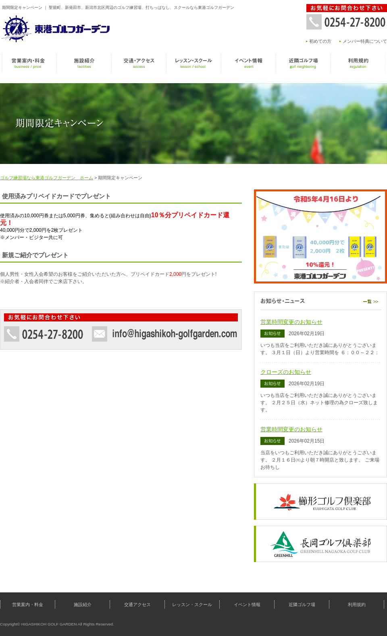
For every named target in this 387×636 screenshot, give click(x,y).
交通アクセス (138, 63)
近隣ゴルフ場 (303, 63)
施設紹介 (83, 63)
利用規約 (358, 63)
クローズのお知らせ (285, 372)
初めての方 (320, 41)
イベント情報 (248, 63)
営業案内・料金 (29, 63)
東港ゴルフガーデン (56, 28)
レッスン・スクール (193, 63)
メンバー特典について (365, 41)
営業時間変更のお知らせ (291, 322)
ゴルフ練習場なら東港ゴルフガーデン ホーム (46, 177)
